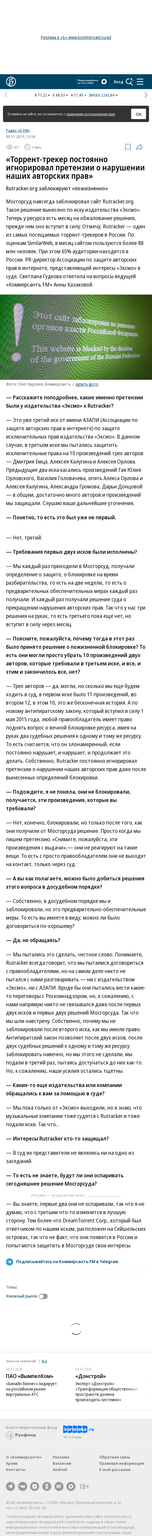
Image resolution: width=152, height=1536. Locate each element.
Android (60, 1469)
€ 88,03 (59, 95)
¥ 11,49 (77, 95)
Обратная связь (114, 1457)
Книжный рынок (22, 1296)
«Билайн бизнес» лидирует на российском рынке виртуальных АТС (31, 1389)
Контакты (15, 1469)
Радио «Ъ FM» (18, 130)
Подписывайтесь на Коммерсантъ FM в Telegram (67, 1261)
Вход (118, 81)
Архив (11, 1463)
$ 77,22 (41, 95)
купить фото (87, 384)
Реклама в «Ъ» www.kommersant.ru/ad (76, 37)
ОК (139, 114)
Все (44, 1361)
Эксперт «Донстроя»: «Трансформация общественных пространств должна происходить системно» (106, 1391)
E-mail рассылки (115, 1469)
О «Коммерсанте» (24, 1457)
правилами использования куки (90, 114)
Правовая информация (121, 1463)
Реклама (61, 1457)
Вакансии (62, 1463)
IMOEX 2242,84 (101, 95)
